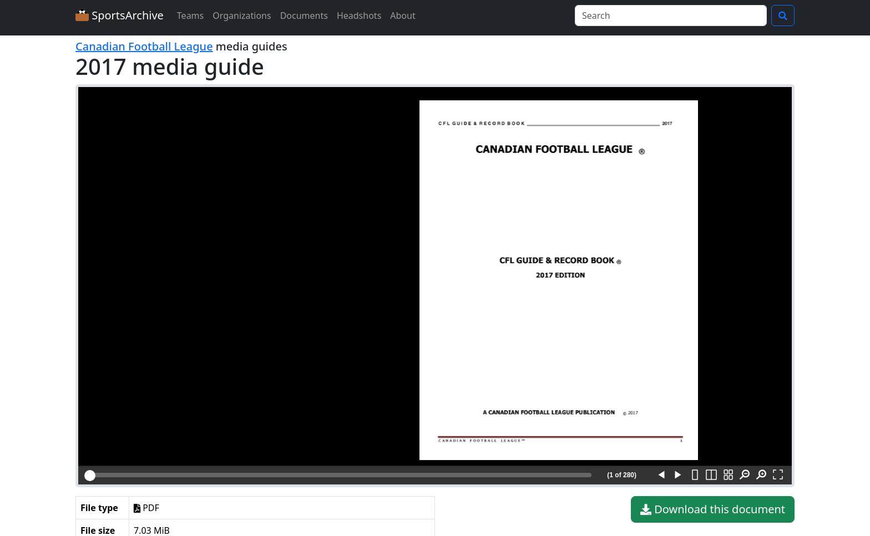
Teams (190, 15)
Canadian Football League (144, 46)
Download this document (712, 509)
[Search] (671, 15)
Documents (304, 15)
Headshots (359, 15)
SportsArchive (119, 15)
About (402, 15)
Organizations (242, 15)
